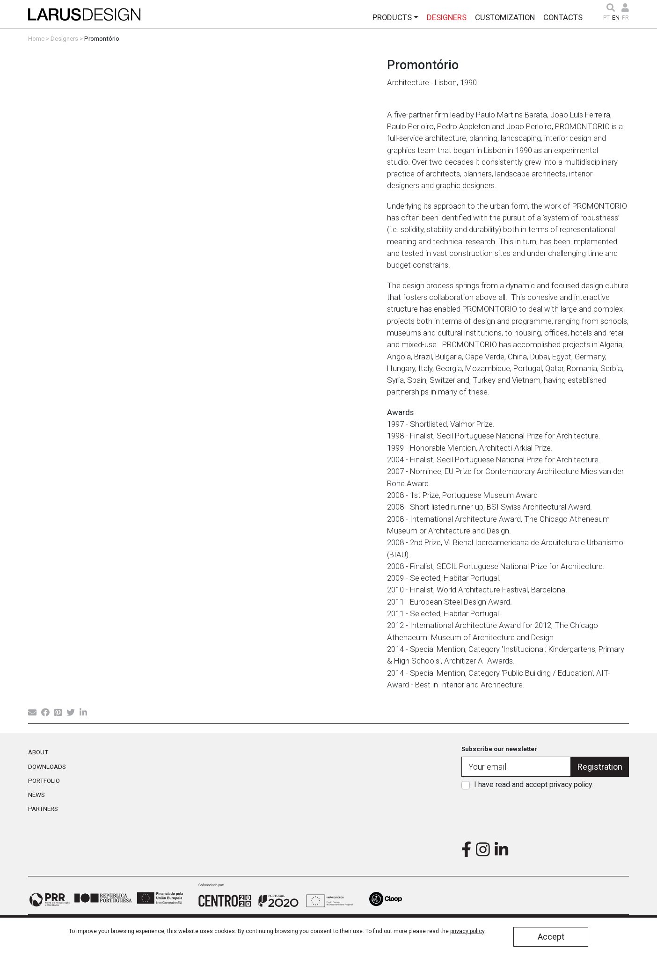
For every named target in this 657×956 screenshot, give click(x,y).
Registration (599, 767)
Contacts (563, 17)
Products (392, 17)
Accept (551, 936)
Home (36, 38)
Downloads (47, 766)
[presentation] (545, 812)
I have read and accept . (533, 784)
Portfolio (44, 780)
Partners (43, 808)
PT (606, 18)
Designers (447, 17)
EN (616, 18)
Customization (505, 17)
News (36, 794)
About (38, 752)
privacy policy (570, 784)
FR (625, 18)
